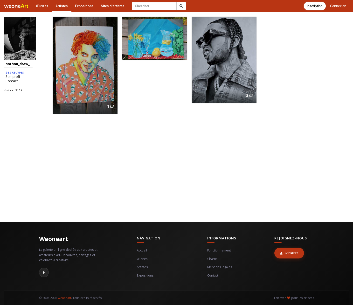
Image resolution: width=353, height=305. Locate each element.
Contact (12, 81)
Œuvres (42, 6)
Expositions (84, 6)
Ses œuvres (15, 72)
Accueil (142, 250)
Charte (212, 259)
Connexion (338, 6)
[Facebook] (44, 272)
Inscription (315, 6)
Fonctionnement (219, 250)
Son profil (13, 77)
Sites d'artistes (113, 6)
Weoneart (53, 239)
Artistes (61, 6)
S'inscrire (289, 253)
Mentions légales (219, 267)
